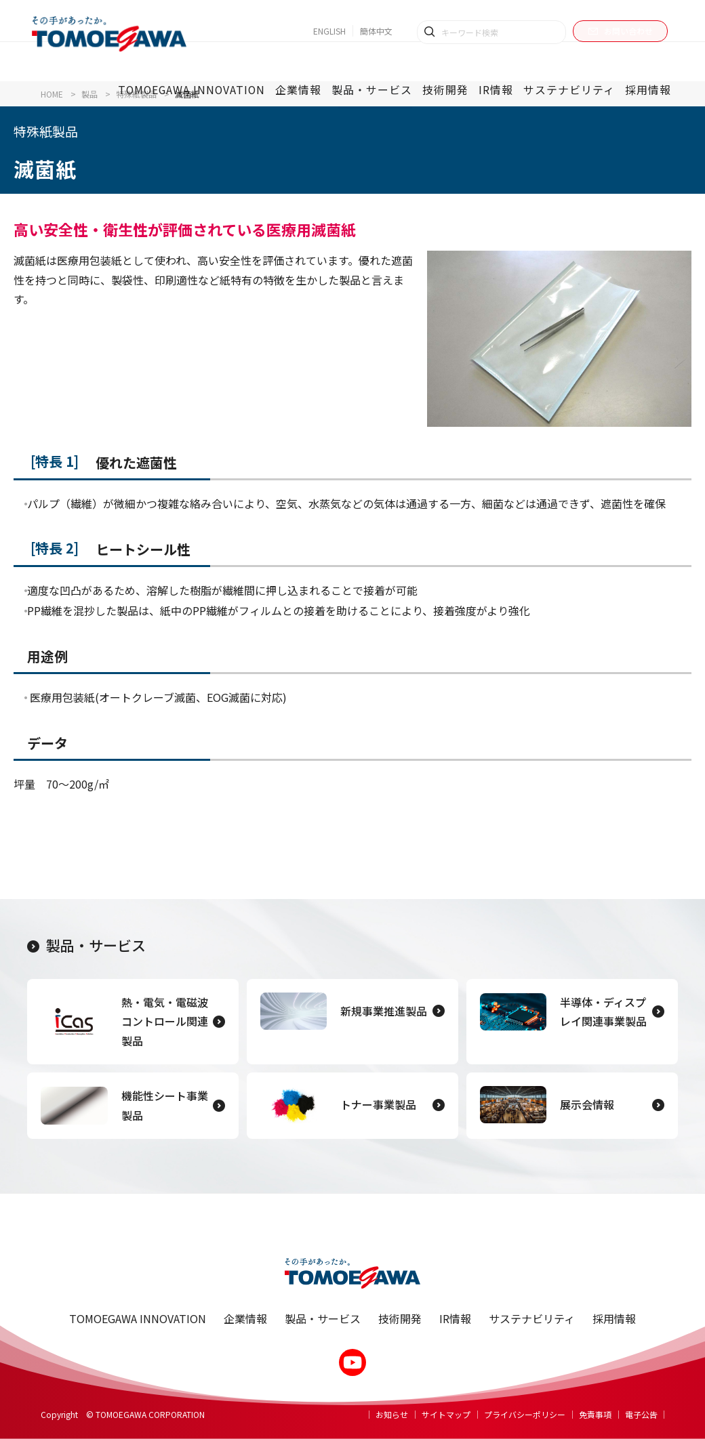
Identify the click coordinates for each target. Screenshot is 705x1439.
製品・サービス (86, 945)
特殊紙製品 (136, 94)
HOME (52, 94)
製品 (89, 94)
